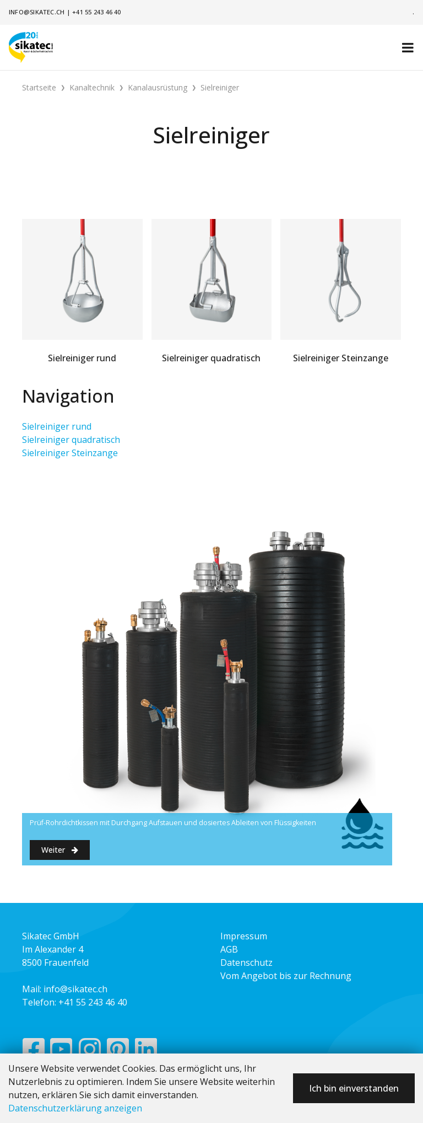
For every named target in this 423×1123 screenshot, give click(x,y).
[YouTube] (61, 1051)
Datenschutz (246, 962)
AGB (229, 949)
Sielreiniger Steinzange (70, 453)
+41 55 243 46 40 (96, 12)
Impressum (243, 936)
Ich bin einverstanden (354, 1088)
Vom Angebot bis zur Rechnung (285, 976)
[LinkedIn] (146, 1051)
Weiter (59, 849)
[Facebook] (33, 1051)
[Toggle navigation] (408, 47)
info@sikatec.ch (36, 12)
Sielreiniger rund (56, 426)
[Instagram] (89, 1051)
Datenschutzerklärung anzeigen (75, 1108)
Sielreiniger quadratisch (71, 440)
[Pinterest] (118, 1051)
